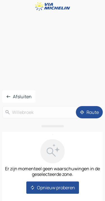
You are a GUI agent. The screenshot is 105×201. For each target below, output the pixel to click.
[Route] (89, 112)
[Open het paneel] (52, 126)
